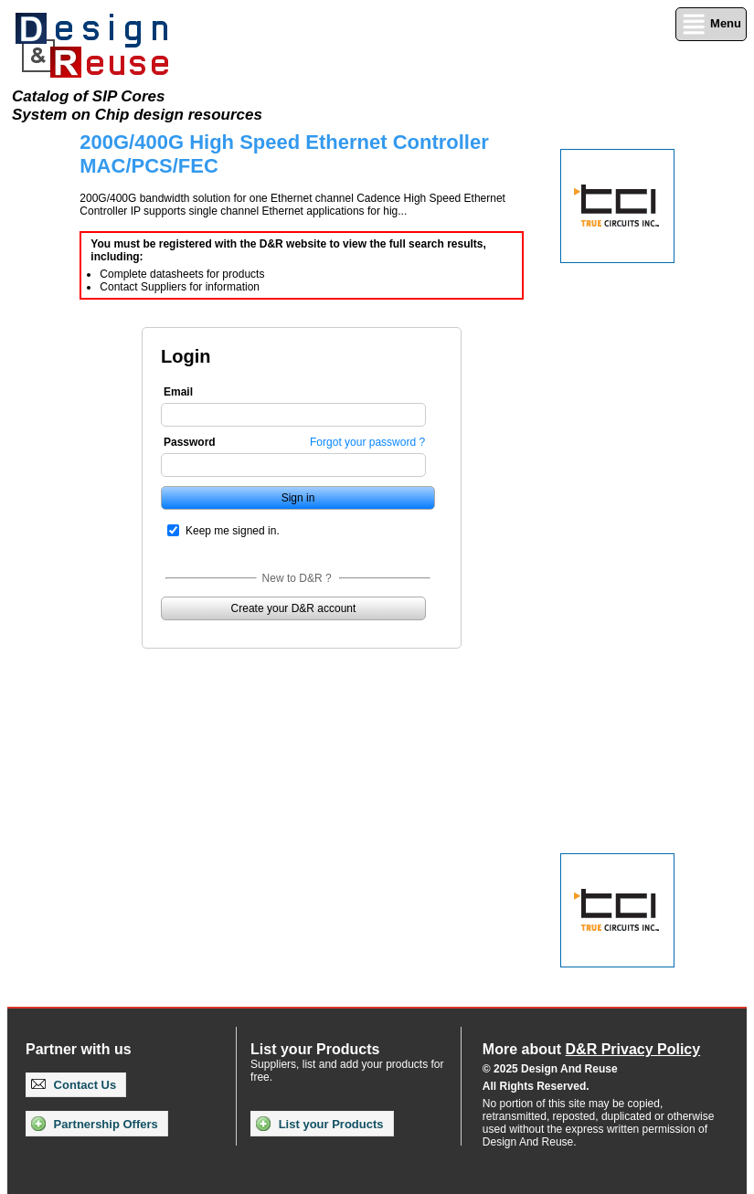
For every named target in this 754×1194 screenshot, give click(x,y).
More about (591, 1049)
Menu (711, 24)
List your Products (319, 1123)
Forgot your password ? (367, 442)
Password (190, 442)
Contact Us (73, 1085)
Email (178, 392)
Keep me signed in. (233, 530)
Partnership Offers (94, 1123)
